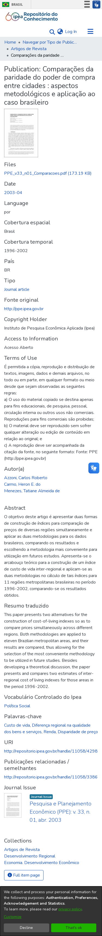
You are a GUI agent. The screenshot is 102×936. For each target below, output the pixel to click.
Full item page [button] (24, 875)
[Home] (31, 16)
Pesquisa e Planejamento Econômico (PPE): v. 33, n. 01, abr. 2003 (60, 812)
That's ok (74, 927)
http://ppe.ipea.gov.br (24, 309)
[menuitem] (60, 31)
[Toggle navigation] (90, 31)
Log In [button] (71, 32)
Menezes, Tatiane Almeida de (32, 491)
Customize (12, 916)
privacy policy (70, 909)
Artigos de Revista (29, 49)
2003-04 (13, 193)
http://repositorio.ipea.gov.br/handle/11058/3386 (51, 777)
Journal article (16, 289)
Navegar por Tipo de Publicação (50, 42)
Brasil (11, 4)
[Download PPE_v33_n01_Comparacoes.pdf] (48, 173)
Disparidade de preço (78, 732)
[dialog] (51, 911)
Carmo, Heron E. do (22, 484)
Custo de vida (17, 725)
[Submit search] (50, 32)
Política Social (17, 706)
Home (10, 42)
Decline (26, 927)
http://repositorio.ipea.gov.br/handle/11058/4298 (51, 751)
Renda (50, 732)
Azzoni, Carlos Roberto (25, 478)
